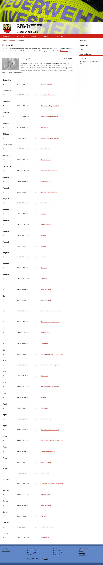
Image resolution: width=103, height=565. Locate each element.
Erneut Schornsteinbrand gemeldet (50, 365)
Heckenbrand (44, 376)
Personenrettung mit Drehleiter (49, 116)
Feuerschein (44, 343)
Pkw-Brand (44, 516)
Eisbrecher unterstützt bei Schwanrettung (52, 484)
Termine (83, 58)
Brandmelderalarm (46, 160)
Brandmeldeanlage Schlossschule (50, 322)
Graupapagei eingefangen (48, 451)
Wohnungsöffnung (46, 181)
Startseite (4, 40)
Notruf (82, 50)
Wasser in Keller (45, 149)
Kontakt (83, 41)
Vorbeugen (47, 36)
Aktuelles (20, 36)
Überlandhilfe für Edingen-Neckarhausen (52, 440)
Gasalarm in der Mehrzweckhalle (50, 138)
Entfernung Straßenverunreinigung (50, 311)
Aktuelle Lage (85, 45)
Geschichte (60, 36)
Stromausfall (44, 127)
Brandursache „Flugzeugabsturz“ (50, 106)
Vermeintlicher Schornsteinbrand (50, 386)
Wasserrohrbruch (45, 494)
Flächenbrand (44, 408)
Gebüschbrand (45, 473)
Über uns (6, 36)
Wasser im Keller (45, 203)
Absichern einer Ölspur (47, 527)
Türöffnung (44, 278)
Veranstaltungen (86, 54)
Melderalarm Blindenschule (48, 95)
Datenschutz (82, 555)
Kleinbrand (44, 268)
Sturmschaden (45, 538)
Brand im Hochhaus (46, 84)
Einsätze (17, 40)
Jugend (33, 36)
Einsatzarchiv (64, 51)
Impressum (82, 553)
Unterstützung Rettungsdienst (49, 170)
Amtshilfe (43, 214)
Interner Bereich (6, 549)
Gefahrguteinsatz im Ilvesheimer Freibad (52, 354)
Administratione (6, 551)
